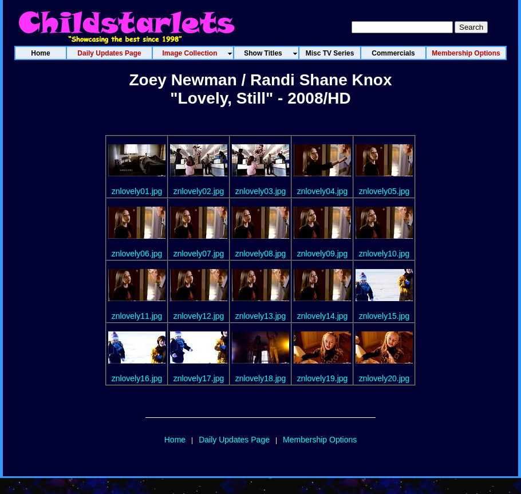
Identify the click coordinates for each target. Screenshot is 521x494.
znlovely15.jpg (384, 316)
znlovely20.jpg (384, 378)
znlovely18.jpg (260, 378)
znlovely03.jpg (260, 191)
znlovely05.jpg (384, 191)
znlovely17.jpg (198, 378)
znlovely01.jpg (137, 191)
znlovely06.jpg (137, 253)
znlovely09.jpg (322, 253)
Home (174, 439)
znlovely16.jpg (137, 378)
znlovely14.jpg (322, 316)
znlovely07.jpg (198, 253)
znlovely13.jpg (260, 316)
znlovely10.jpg (384, 253)
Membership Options (320, 439)
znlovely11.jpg (137, 316)
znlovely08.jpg (260, 253)
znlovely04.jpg (322, 191)
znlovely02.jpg (198, 191)
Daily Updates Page (234, 439)
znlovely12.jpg (198, 316)
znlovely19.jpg (322, 378)
